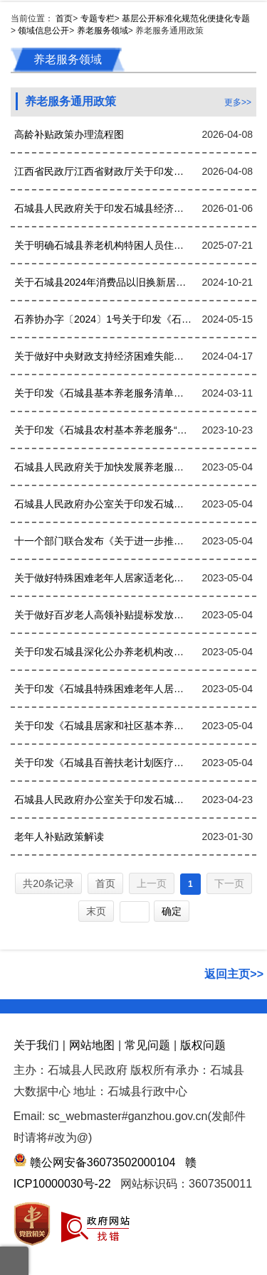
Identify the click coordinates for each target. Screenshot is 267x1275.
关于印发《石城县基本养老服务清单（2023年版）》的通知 (103, 393)
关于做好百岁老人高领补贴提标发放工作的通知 (103, 614)
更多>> (237, 102)
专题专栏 (97, 18)
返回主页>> (233, 974)
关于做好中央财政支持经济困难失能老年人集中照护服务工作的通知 (103, 356)
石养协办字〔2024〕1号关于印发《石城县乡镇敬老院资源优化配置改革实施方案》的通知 (103, 319)
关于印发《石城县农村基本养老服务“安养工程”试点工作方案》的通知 (103, 430)
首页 (64, 18)
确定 (172, 911)
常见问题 (147, 1045)
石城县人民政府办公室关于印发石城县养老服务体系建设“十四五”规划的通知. (103, 799)
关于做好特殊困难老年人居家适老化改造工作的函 (103, 577)
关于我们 (36, 1045)
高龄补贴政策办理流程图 (69, 134)
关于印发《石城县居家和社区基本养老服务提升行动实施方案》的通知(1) (103, 725)
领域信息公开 (43, 31)
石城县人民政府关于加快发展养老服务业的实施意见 (103, 467)
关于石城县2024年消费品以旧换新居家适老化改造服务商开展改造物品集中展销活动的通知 (103, 282)
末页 (96, 911)
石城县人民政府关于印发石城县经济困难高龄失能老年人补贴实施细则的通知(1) (103, 208)
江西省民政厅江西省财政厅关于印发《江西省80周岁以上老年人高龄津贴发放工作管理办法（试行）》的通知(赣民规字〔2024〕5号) (103, 171)
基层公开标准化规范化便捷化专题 (186, 18)
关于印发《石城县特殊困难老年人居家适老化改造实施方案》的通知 (103, 688)
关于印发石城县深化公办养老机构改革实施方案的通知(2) (103, 651)
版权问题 (203, 1045)
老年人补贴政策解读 (59, 836)
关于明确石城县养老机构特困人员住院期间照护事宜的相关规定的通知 (103, 245)
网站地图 (92, 1045)
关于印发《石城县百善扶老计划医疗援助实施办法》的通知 (103, 762)
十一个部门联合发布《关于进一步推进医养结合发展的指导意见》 (103, 541)
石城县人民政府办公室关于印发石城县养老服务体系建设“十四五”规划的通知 (103, 504)
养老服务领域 (102, 31)
